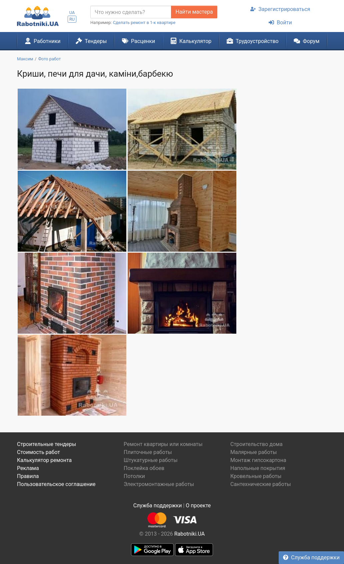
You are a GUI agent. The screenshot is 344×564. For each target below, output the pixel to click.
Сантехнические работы (260, 484)
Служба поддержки (311, 557)
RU (72, 19)
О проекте (198, 505)
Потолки (134, 476)
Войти (280, 22)
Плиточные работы (148, 452)
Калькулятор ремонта (44, 460)
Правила (28, 476)
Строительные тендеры (46, 444)
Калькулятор (191, 41)
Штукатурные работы (151, 460)
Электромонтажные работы (159, 484)
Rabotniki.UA (189, 534)
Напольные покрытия (257, 468)
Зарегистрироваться (280, 9)
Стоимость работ (38, 452)
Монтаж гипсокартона (258, 460)
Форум (306, 41)
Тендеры (91, 41)
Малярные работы (253, 452)
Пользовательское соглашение (56, 484)
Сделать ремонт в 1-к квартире (144, 22)
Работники (43, 41)
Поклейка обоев (144, 468)
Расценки (138, 41)
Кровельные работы (256, 476)
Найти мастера (194, 12)
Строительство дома (256, 444)
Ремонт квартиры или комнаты (163, 444)
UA (72, 12)
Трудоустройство (253, 41)
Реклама (28, 468)
